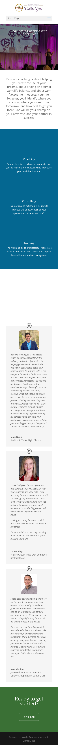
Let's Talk (29, 717)
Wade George (29, 737)
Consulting (29, 201)
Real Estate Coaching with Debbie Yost (29, 32)
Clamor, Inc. (29, 740)
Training (29, 243)
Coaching (29, 159)
